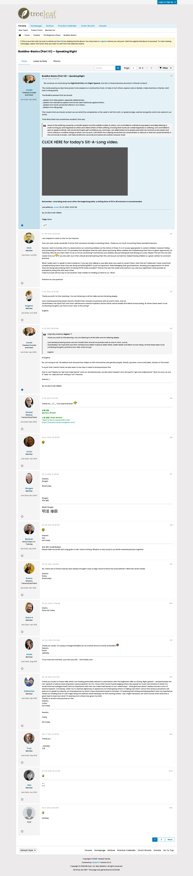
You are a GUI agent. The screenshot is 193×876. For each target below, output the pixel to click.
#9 (171, 564)
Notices (50, 25)
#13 (170, 734)
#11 (171, 640)
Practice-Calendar (67, 25)
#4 (171, 328)
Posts (24, 61)
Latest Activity (40, 61)
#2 (171, 234)
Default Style (28, 850)
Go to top (168, 850)
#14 (170, 771)
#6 (171, 437)
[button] (45, 225)
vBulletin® (96, 862)
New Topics (23, 30)
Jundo (55, 207)
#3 (171, 291)
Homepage (36, 25)
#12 (170, 677)
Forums (22, 25)
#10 (170, 603)
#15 (170, 808)
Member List (50, 30)
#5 (171, 398)
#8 (171, 525)
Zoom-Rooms (88, 25)
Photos (56, 61)
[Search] (108, 68)
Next (170, 839)
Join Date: (25, 99)
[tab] (24, 61)
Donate (102, 25)
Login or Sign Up (167, 2)
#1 (171, 76)
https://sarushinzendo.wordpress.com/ (58, 422)
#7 (171, 474)
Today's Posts (36, 30)
